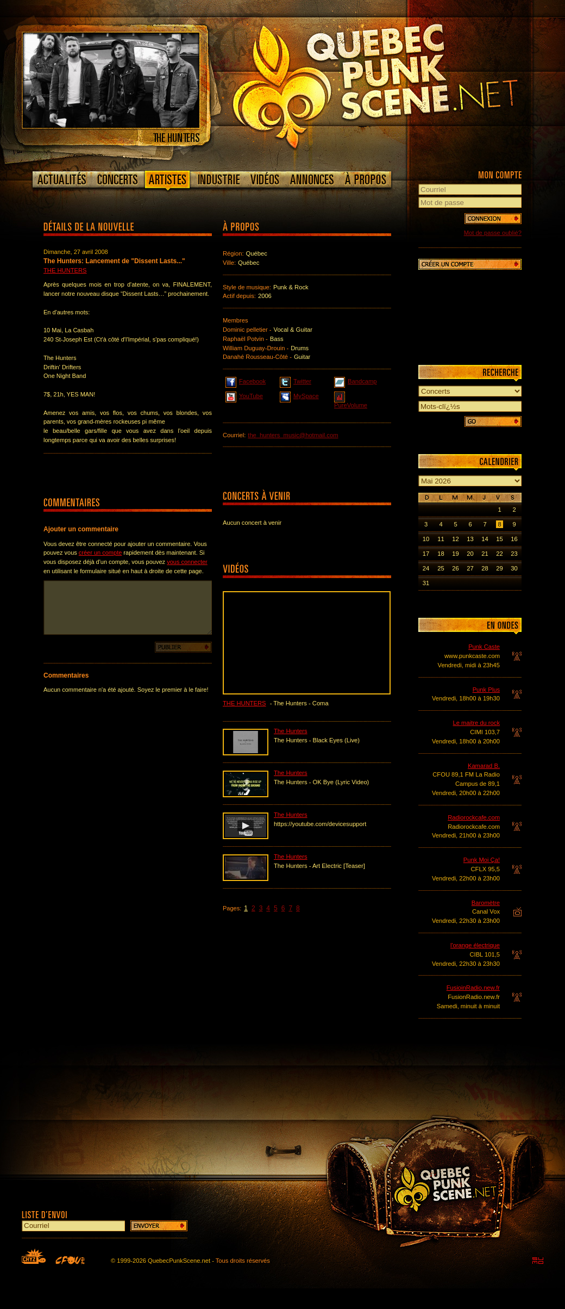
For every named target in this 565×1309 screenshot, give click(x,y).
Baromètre (486, 902)
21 (484, 553)
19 (455, 553)
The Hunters (65, 270)
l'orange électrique (475, 945)
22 (499, 553)
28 (484, 568)
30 (514, 568)
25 (440, 568)
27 (470, 568)
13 (470, 539)
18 (440, 553)
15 (499, 539)
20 (470, 553)
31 (426, 583)
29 (499, 568)
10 (426, 539)
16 (514, 539)
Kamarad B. (484, 765)
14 (484, 539)
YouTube (244, 395)
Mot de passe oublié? (493, 232)
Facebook (245, 380)
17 (426, 553)
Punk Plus (486, 689)
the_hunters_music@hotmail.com (293, 435)
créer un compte (100, 552)
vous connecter (187, 562)
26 (455, 568)
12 (455, 539)
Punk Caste (484, 646)
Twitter (295, 380)
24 (426, 568)
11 (440, 539)
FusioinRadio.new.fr (473, 987)
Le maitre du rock (476, 722)
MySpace (299, 395)
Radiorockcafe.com (474, 817)
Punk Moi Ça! (481, 860)
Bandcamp (355, 380)
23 (514, 553)
